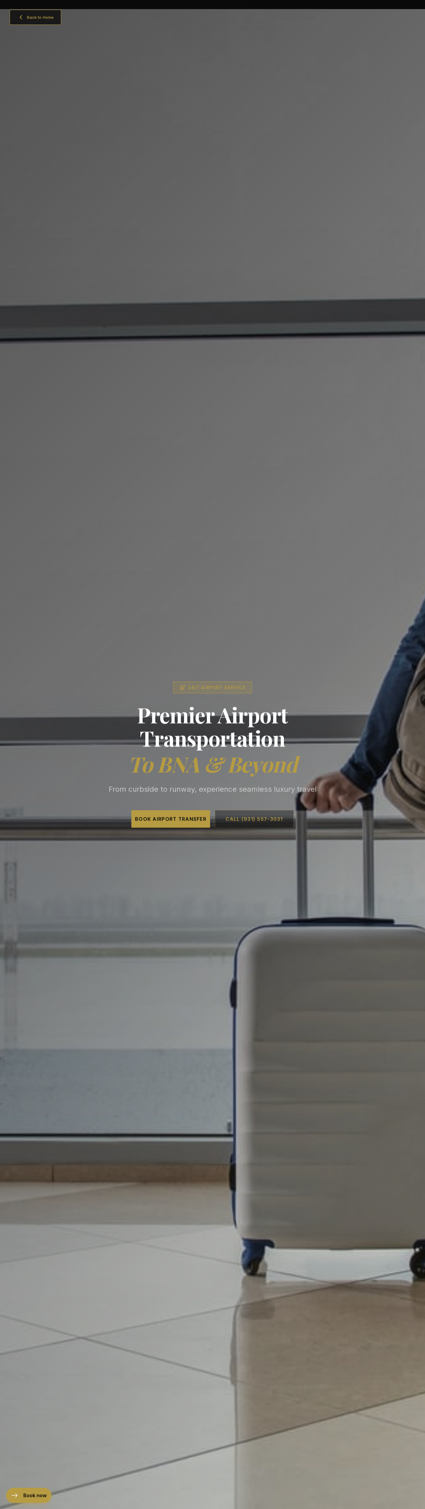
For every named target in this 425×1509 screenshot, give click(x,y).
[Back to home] (35, 17)
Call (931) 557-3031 (254, 827)
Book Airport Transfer (170, 827)
